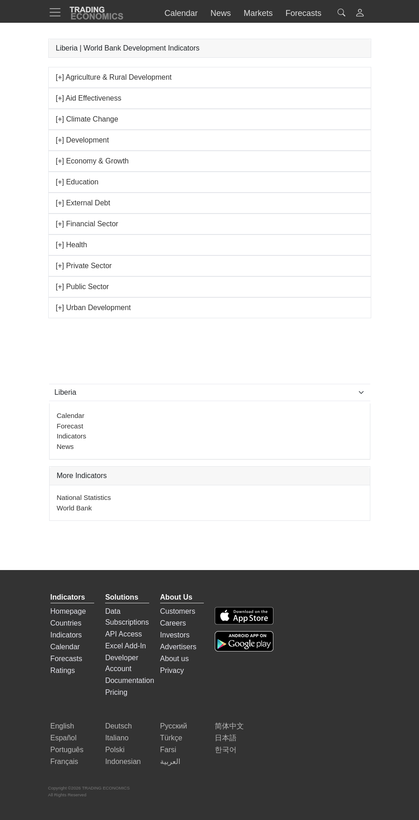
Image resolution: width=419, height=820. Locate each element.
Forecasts (66, 658)
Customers (177, 611)
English (62, 726)
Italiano (117, 738)
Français (64, 761)
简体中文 (229, 726)
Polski (115, 750)
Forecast (70, 426)
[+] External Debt (83, 203)
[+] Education (77, 182)
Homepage (68, 611)
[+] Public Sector (82, 286)
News (65, 446)
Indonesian (123, 761)
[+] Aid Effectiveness (88, 98)
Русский (173, 726)
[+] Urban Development (93, 307)
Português (67, 750)
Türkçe (171, 738)
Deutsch (118, 726)
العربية (170, 761)
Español (63, 738)
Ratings (62, 670)
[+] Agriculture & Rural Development (114, 77)
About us (174, 658)
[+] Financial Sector (87, 224)
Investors (175, 635)
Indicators (71, 436)
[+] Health (71, 245)
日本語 (226, 738)
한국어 (226, 750)
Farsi (168, 750)
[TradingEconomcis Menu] (57, 12)
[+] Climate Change (87, 119)
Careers (173, 623)
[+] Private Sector (84, 266)
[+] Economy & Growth (92, 161)
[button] (360, 14)
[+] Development (82, 140)
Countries (65, 623)
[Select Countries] (209, 392)
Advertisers (178, 647)
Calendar (71, 415)
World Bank (74, 508)
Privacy (172, 670)
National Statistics (84, 497)
